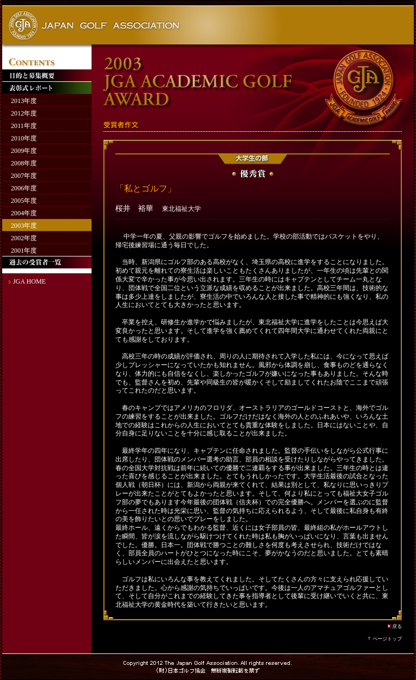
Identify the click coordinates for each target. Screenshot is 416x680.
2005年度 (24, 200)
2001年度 (24, 250)
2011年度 (24, 126)
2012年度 (24, 113)
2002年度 (24, 238)
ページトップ (387, 638)
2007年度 (24, 175)
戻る (397, 626)
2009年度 (24, 151)
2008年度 (24, 163)
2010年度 (24, 138)
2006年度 (24, 188)
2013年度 (24, 101)
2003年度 (24, 225)
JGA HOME (29, 281)
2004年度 (24, 213)
